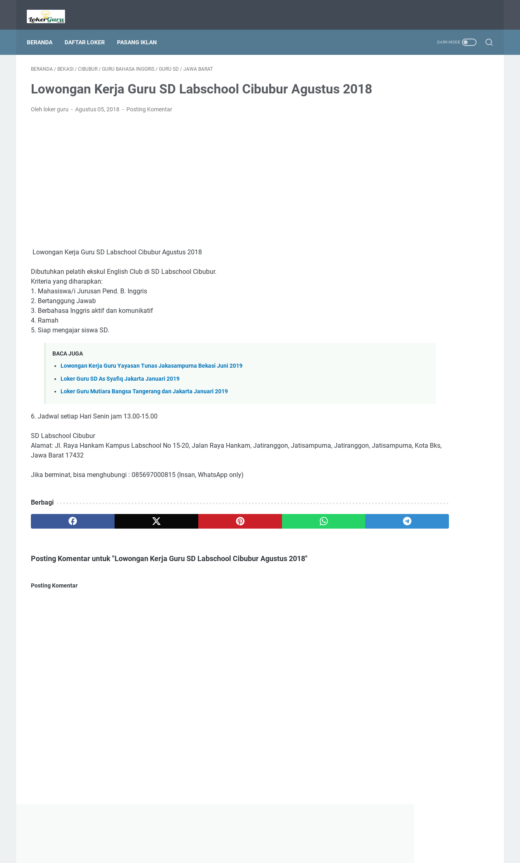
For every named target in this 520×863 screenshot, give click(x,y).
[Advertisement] (184, 194)
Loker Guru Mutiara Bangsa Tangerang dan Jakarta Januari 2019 (144, 404)
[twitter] (123, 534)
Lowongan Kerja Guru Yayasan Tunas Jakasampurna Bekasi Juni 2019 (152, 379)
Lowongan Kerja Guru (271, 850)
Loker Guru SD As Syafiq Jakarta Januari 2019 (120, 392)
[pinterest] (184, 534)
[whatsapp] (246, 534)
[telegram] (307, 534)
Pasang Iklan (141, 32)
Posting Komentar (149, 122)
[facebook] (61, 534)
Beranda (43, 32)
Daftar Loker (89, 32)
